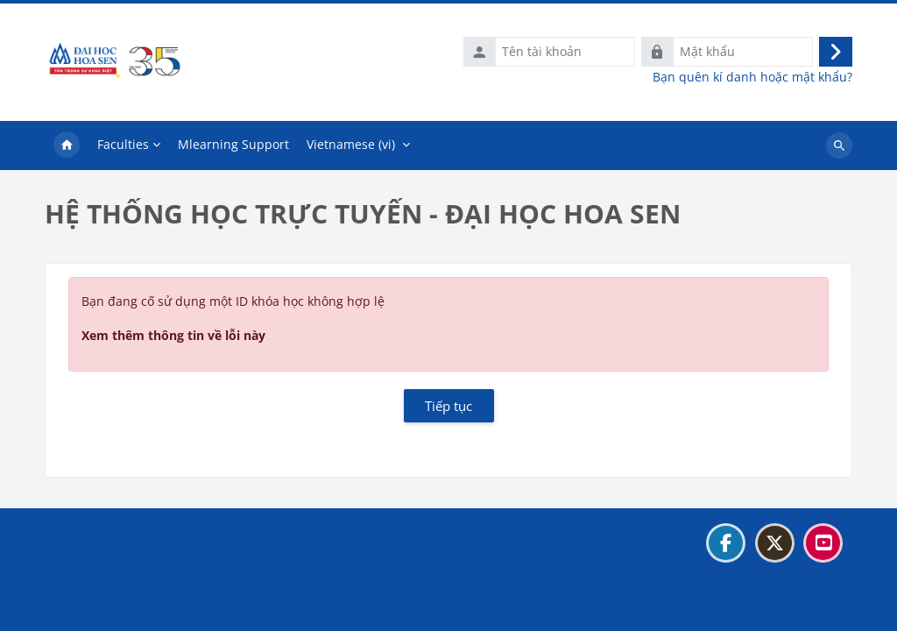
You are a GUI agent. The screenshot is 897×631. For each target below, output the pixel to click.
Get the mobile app (110, 607)
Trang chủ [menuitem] (66, 145)
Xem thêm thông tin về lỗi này (173, 335)
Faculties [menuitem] (123, 144)
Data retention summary (126, 586)
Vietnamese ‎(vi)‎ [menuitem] (351, 144)
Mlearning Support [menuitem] (233, 144)
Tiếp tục (448, 406)
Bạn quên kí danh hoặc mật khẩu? (752, 77)
